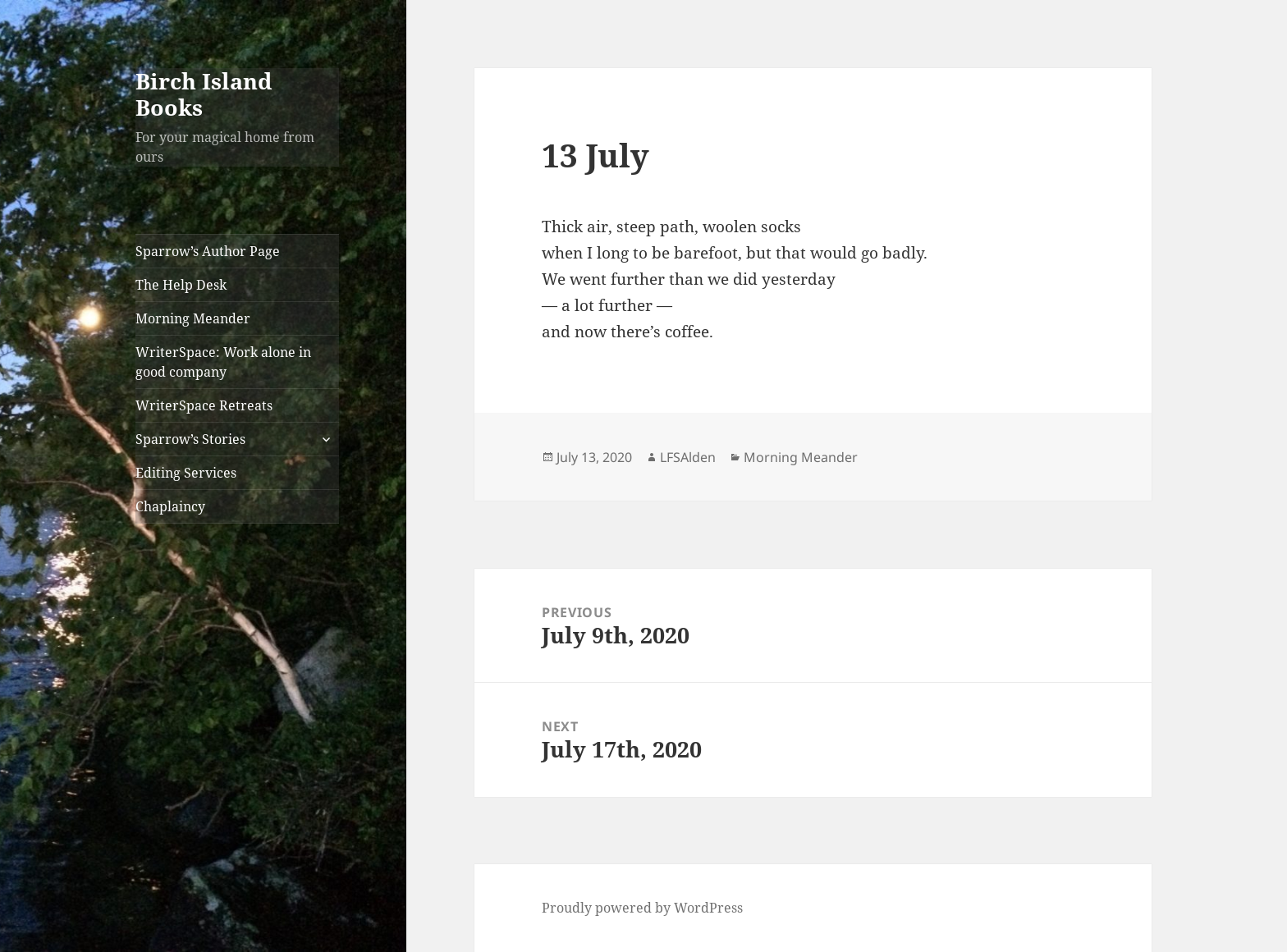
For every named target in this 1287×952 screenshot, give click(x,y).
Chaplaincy (170, 506)
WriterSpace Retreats (204, 405)
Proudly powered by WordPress (642, 908)
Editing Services (185, 473)
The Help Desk (181, 285)
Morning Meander (192, 318)
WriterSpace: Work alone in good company (223, 362)
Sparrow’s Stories (190, 439)
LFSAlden (688, 457)
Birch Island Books (204, 94)
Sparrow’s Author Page (207, 251)
